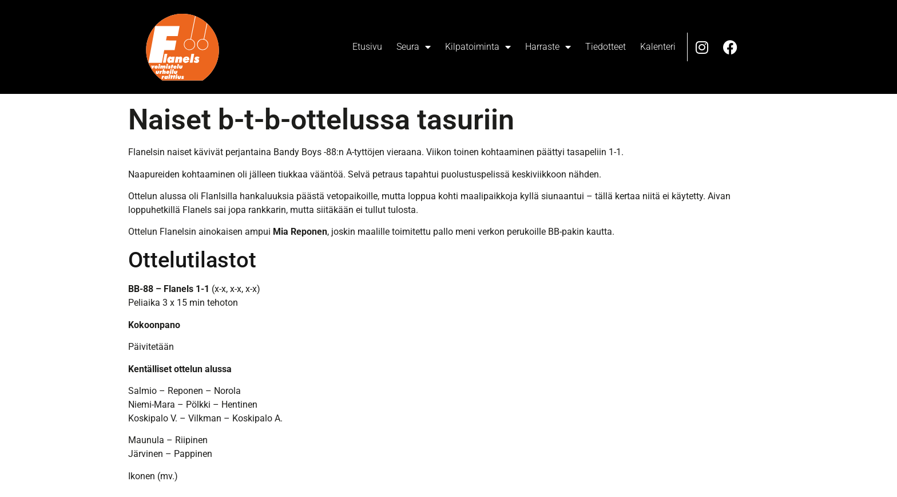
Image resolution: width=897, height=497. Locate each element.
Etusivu (367, 46)
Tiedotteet (605, 46)
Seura (413, 47)
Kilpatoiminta (478, 47)
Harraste (548, 47)
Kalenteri (658, 46)
